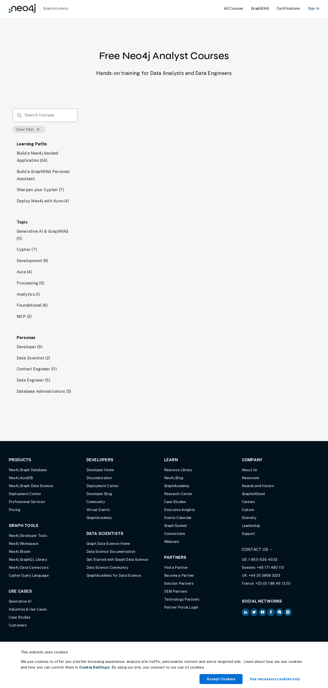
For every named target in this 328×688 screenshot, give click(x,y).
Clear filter (28, 129)
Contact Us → (257, 549)
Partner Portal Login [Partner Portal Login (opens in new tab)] (181, 607)
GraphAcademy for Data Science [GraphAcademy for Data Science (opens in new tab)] (113, 575)
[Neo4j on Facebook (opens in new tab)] (271, 612)
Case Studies (20, 617)
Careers (248, 502)
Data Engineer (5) (33, 380)
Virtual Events (98, 510)
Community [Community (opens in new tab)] (95, 502)
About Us (249, 470)
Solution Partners (179, 583)
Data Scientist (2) (33, 358)
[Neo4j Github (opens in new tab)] (288, 612)
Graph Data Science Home (108, 544)
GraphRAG (260, 8)
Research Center (178, 494)
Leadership (251, 526)
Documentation (99, 478)
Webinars (171, 542)
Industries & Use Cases (28, 609)
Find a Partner (176, 568)
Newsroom (251, 478)
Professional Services (27, 502)
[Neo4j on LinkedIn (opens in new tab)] (245, 612)
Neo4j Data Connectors (29, 568)
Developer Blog (99, 494)
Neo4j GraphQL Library (28, 560)
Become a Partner (179, 575)
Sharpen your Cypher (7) (40, 189)
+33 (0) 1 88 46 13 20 (272, 583)
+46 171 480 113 (270, 568)
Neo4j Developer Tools (28, 536)
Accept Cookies (221, 679)
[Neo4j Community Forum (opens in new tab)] (279, 612)
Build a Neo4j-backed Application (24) (37, 157)
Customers (18, 625)
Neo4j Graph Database (28, 470)
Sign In (314, 8)
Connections (174, 534)
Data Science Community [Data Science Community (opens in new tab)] (107, 568)
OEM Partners (176, 591)
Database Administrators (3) (44, 391)
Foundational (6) (32, 305)
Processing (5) (30, 283)
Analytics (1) (28, 294)
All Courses (233, 8)
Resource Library (178, 470)
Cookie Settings (94, 667)
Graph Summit (175, 526)
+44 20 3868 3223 (264, 575)
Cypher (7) (27, 249)
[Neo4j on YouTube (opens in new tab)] (262, 612)
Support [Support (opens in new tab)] (248, 534)
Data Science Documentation (110, 552)
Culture (248, 510)
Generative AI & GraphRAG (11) (42, 235)
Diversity (249, 518)
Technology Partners (181, 599)
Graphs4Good (253, 494)
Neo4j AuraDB (21, 478)
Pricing (15, 510)
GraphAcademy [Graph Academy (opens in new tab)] (99, 518)
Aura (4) (24, 272)
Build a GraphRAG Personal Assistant (43, 175)
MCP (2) (24, 316)
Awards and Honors (258, 486)
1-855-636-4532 (263, 560)
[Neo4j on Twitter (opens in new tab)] (254, 612)
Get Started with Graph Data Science (117, 560)
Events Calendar (178, 518)
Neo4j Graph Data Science (31, 486)
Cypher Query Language (29, 575)
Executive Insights (179, 510)
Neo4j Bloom (20, 552)
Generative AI (20, 601)
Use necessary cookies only (275, 679)
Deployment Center (25, 494)
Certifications (288, 8)
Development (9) (32, 260)
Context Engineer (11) (37, 369)
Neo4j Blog (174, 478)
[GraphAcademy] (38, 8)
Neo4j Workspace (24, 544)
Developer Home (100, 470)
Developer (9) (29, 346)
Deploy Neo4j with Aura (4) (43, 201)
